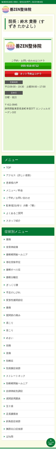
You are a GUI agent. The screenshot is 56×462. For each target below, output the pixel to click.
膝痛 (8, 307)
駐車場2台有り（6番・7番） (21, 205)
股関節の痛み (13, 315)
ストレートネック (15, 376)
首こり (9, 330)
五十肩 (9, 406)
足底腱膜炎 (12, 414)
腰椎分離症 (12, 277)
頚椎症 (9, 360)
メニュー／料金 (14, 190)
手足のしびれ (13, 292)
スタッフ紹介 (13, 220)
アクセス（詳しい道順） (19, 175)
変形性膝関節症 (14, 300)
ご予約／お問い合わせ (18, 198)
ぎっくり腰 (12, 285)
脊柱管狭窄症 (13, 262)
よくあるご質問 (14, 213)
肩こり (9, 323)
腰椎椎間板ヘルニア (17, 254)
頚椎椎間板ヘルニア (17, 383)
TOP (8, 167)
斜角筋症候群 (13, 421)
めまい (9, 338)
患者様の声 (12, 182)
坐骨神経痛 (12, 247)
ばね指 (9, 436)
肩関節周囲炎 (13, 398)
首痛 (8, 353)
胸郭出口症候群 (14, 429)
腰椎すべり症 (13, 269)
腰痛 (8, 239)
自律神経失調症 (14, 391)
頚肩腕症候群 (13, 368)
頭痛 (8, 345)
